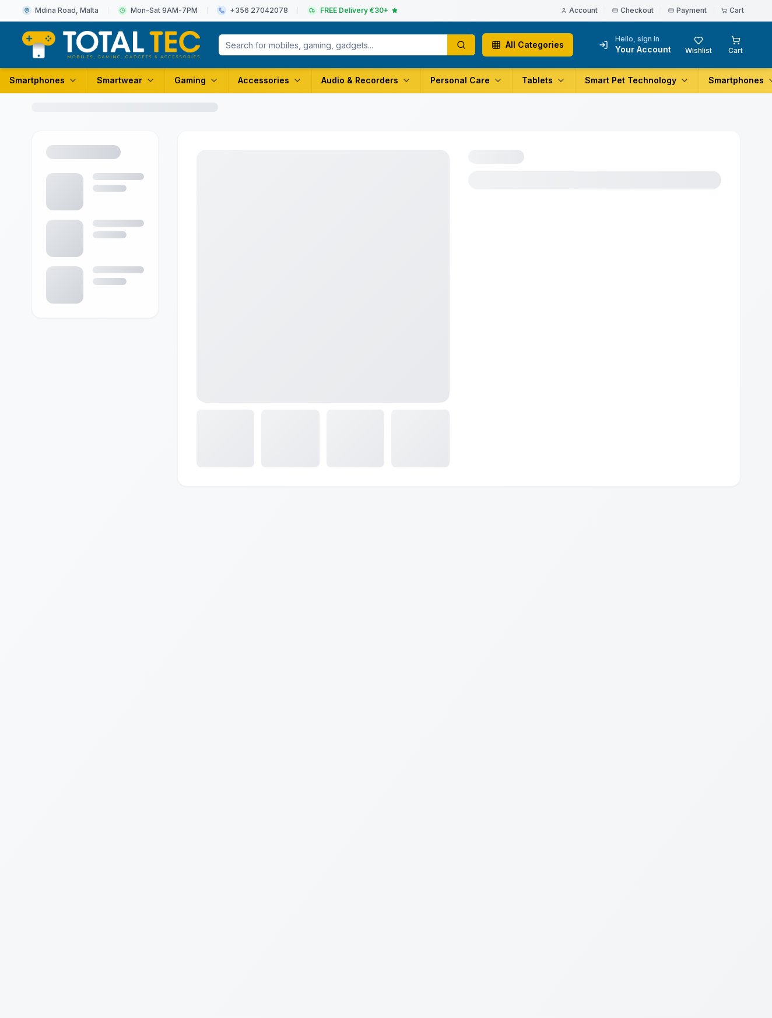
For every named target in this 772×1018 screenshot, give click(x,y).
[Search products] (461, 44)
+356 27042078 (259, 10)
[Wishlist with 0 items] (698, 45)
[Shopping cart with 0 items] (735, 45)
